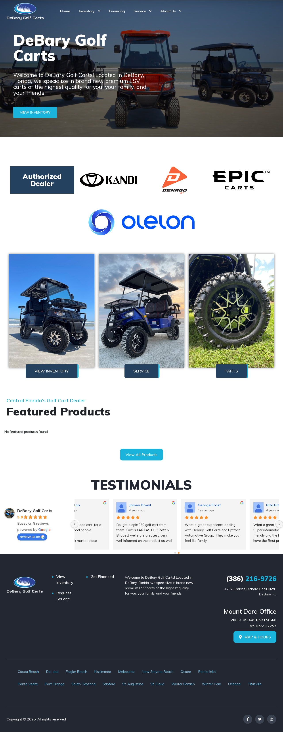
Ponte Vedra (28, 684)
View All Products (141, 454)
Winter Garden (183, 684)
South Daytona (83, 684)
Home (65, 11)
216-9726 (251, 578)
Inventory (87, 11)
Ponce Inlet (207, 671)
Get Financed (102, 576)
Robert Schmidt (106, 505)
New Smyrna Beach (158, 671)
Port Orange (54, 684)
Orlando (234, 684)
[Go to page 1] (179, 553)
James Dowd (240, 505)
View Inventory (64, 579)
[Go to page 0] (175, 553)
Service (140, 11)
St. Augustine (132, 684)
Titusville (255, 684)
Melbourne (126, 671)
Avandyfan (170, 505)
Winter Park (211, 684)
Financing (117, 11)
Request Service (63, 596)
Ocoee (186, 671)
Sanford (109, 684)
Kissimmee (102, 671)
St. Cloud (157, 684)
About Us (168, 11)
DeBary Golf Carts (34, 510)
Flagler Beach (76, 671)
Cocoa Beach (28, 671)
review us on (32, 536)
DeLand (52, 671)
